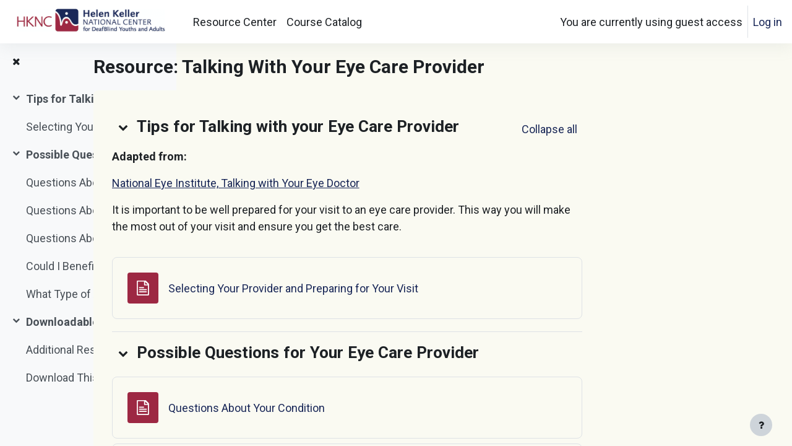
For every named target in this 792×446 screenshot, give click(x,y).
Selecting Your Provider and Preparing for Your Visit (89, 126)
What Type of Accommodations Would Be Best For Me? (89, 293)
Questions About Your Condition (89, 182)
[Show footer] (761, 425)
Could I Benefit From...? (82, 266)
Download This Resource (87, 377)
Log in (767, 21)
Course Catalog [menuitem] (324, 21)
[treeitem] (88, 113)
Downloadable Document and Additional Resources (89, 321)
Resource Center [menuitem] (235, 21)
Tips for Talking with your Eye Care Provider (89, 98)
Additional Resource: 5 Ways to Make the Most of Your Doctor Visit (89, 349)
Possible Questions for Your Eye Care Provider (89, 154)
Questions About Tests (82, 210)
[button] (260, 127)
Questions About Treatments (89, 238)
